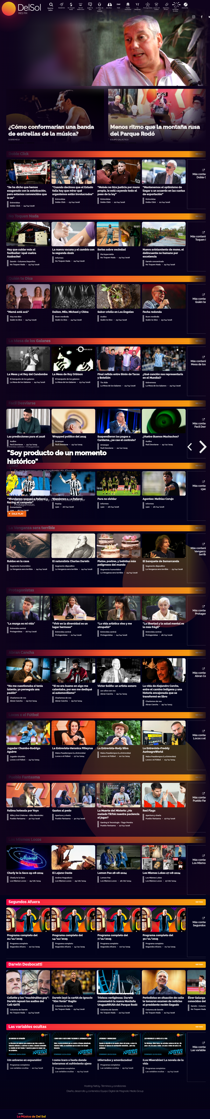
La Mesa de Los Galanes (101, 9)
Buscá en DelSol (50, 9)
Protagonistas (152, 8)
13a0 (121, 8)
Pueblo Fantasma (132, 9)
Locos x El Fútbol (163, 9)
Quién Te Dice (91, 9)
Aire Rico (111, 8)
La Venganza (142, 9)
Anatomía (193, 8)
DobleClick (60, 8)
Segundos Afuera (173, 9)
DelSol (29, 7)
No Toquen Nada (70, 9)
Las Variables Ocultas (183, 9)
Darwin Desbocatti (81, 9)
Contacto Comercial (187, 15)
